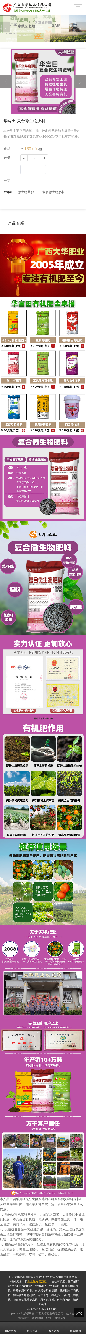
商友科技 (23, 1317)
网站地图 (37, 1317)
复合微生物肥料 (53, 192)
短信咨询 (32, 1327)
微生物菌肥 (26, 192)
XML (49, 1317)
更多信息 (33, 169)
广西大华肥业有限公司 (49, 1313)
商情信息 (60, 1317)
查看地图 (75, 1327)
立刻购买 (60, 169)
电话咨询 (10, 1327)
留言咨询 (53, 1327)
